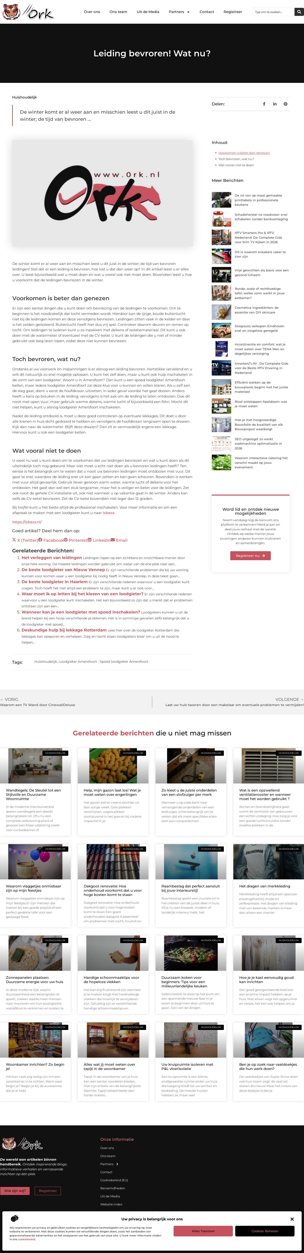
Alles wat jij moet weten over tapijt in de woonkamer (109, 1066)
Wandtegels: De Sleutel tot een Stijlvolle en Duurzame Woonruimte (33, 794)
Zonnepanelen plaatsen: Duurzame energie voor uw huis (34, 979)
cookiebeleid (26, 1239)
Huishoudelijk (24, 97)
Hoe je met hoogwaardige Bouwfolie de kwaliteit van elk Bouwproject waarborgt (259, 424)
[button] (292, 1219)
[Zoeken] (299, 12)
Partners (179, 12)
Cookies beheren (265, 1231)
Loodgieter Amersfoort (78, 661)
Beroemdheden (112, 1188)
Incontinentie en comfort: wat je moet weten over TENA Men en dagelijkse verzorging (260, 348)
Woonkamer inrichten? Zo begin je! (35, 1066)
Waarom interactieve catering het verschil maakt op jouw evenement (261, 462)
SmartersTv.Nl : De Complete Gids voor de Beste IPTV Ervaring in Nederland (261, 368)
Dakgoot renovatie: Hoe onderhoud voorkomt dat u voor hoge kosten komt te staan (113, 890)
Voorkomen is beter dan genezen (244, 153)
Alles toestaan (203, 1231)
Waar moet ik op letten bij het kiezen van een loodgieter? (82, 593)
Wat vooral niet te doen (236, 165)
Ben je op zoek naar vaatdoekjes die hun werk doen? (268, 1066)
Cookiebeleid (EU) (114, 1180)
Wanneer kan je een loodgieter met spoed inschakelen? (81, 612)
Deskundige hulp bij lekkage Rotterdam (64, 630)
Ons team (118, 11)
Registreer (233, 11)
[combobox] (274, 12)
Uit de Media (148, 11)
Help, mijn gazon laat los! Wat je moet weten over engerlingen (112, 792)
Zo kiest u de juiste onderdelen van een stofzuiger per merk (189, 792)
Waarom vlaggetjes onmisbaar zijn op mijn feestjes (33, 888)
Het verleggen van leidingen (52, 557)
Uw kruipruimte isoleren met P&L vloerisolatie (187, 1066)
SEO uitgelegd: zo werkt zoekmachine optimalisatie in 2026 (258, 443)
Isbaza (108, 512)
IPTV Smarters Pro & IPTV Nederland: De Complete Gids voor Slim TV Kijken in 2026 (258, 237)
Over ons (92, 11)
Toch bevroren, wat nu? (236, 159)
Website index (111, 1204)
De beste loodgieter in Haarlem (55, 581)
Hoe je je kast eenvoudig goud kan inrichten (266, 979)
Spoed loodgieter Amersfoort (124, 661)
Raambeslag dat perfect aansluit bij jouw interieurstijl (190, 888)
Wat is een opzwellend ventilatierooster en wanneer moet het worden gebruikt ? (265, 794)
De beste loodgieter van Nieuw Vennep (63, 569)
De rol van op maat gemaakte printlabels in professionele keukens (258, 199)
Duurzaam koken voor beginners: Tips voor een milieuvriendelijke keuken (184, 981)
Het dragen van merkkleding (264, 886)
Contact (207, 11)
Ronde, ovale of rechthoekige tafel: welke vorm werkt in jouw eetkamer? (260, 293)
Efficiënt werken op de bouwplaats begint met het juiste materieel (261, 387)
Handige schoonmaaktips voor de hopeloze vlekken (111, 979)
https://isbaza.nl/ (26, 522)
